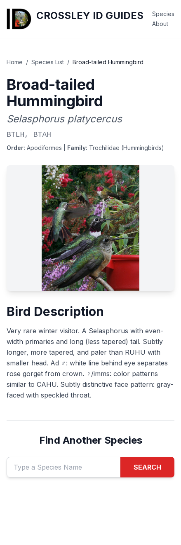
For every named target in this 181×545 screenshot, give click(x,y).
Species (163, 13)
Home (15, 61)
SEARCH (147, 467)
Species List (47, 61)
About (160, 23)
